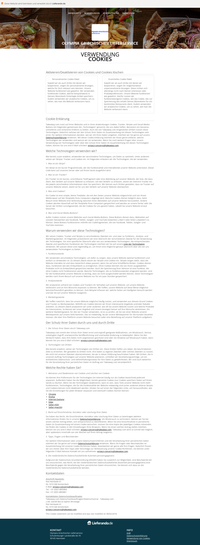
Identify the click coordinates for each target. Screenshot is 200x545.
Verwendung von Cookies (138, 538)
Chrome (52, 394)
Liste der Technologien (134, 244)
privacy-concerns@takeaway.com (103, 145)
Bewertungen (92, 13)
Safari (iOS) (54, 404)
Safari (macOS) (55, 407)
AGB (129, 533)
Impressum (128, 13)
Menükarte (74, 13)
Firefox (52, 396)
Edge (51, 402)
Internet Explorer (56, 399)
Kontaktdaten (111, 13)
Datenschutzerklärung (56, 137)
